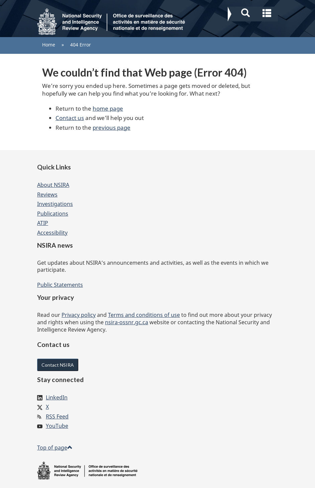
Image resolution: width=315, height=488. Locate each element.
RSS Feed (57, 416)
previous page (111, 127)
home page (108, 108)
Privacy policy (79, 315)
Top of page (55, 447)
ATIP (42, 223)
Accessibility (52, 232)
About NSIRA (53, 185)
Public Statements (60, 284)
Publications (52, 213)
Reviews (47, 194)
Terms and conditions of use (144, 315)
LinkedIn (57, 397)
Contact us (70, 118)
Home (48, 44)
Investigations (55, 204)
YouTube (57, 426)
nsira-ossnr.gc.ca (126, 322)
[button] (253, 12)
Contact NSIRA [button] (57, 365)
